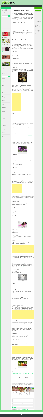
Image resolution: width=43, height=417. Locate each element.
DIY (2, 81)
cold (20, 383)
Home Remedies (3, 51)
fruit (29, 383)
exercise (24, 383)
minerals (17, 384)
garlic (30, 383)
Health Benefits (3, 36)
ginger (31, 383)
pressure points (22, 384)
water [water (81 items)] (36, 33)
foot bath (27, 383)
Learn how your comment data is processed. (24, 409)
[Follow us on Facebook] (8, 7)
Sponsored (3, 92)
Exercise (3, 82)
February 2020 (3, 104)
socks (26, 384)
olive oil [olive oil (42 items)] (39, 28)
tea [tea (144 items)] (40, 31)
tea (29, 384)
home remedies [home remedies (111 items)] (37, 26)
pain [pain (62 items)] (36, 29)
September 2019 (3, 111)
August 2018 (3, 129)
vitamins (31, 384)
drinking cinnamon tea (21, 266)
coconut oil (19, 383)
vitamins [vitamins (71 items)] (39, 32)
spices (28, 384)
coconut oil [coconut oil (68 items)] (39, 21)
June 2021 (3, 97)
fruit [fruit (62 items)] (40, 23)
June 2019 (3, 115)
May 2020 (3, 100)
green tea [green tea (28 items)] (39, 24)
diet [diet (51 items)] (37, 22)
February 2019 (3, 121)
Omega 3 (19, 384)
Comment (13, 398)
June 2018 (3, 132)
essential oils (22, 383)
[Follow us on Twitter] (9, 7)
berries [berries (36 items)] (37, 21)
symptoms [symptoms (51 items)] (38, 31)
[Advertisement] (16, 102)
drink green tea (30, 135)
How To (3, 89)
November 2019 (3, 108)
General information (4, 85)
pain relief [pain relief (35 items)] (38, 29)
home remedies (13, 384)
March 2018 (3, 136)
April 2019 (3, 118)
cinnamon (16, 383)
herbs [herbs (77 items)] (36, 25)
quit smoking (25, 384)
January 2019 (3, 122)
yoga (32, 384)
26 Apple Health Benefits (4, 37)
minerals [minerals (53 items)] (36, 28)
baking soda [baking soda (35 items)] (40, 20)
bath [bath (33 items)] (35, 21)
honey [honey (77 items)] (40, 26)
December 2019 (3, 107)
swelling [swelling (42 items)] (36, 31)
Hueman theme (9, 415)
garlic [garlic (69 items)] (36, 24)
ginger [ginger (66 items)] (38, 24)
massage (15, 384)
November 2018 (3, 125)
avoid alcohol (14, 383)
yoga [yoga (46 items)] (37, 33)
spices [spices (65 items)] (39, 30)
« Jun (35, 16)
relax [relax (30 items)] (37, 30)
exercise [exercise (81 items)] (36, 23)
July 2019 (3, 114)
